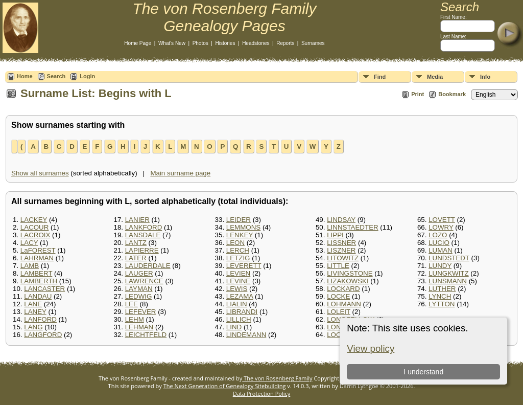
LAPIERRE (142, 250)
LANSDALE (143, 235)
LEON (235, 242)
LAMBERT (36, 273)
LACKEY (33, 219)
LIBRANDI (241, 312)
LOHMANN (344, 304)
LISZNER (341, 250)
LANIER (137, 219)
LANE (33, 304)
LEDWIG (138, 296)
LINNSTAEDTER (352, 227)
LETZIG (238, 258)
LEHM (134, 319)
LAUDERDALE (148, 265)
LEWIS (236, 288)
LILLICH (238, 319)
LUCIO (439, 242)
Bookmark (452, 94)
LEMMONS (243, 227)
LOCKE (338, 296)
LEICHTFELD (146, 335)
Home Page (137, 43)
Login (87, 76)
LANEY (35, 312)
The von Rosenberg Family (277, 378)
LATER (136, 258)
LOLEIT (338, 312)
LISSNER (341, 242)
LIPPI (335, 235)
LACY (29, 242)
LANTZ (136, 242)
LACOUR (34, 227)
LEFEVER (140, 312)
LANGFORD (43, 335)
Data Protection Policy (262, 393)
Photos (200, 43)
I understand (423, 372)
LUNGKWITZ (449, 273)
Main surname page (180, 173)
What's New (171, 43)
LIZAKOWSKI (347, 281)
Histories (225, 43)
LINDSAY (341, 219)
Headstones (255, 43)
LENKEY (239, 235)
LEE (131, 304)
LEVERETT (244, 265)
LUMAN (441, 250)
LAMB (29, 265)
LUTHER (442, 288)
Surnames (313, 43)
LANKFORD (143, 227)
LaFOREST (38, 250)
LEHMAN (139, 327)
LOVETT (442, 219)
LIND (234, 327)
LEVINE (238, 281)
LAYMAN (139, 288)
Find (380, 77)
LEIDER (238, 219)
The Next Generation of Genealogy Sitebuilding (224, 386)
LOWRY (441, 227)
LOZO (438, 235)
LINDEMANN (246, 335)
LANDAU (38, 296)
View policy (370, 348)
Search (56, 76)
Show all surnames (40, 173)
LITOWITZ (343, 258)
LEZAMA (239, 296)
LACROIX (35, 235)
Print (417, 94)
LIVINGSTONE (349, 273)
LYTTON (442, 304)
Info (485, 77)
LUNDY (440, 265)
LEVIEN (238, 273)
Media (435, 77)
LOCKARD (343, 288)
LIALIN (236, 304)
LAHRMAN (37, 258)
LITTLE (338, 265)
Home (25, 76)
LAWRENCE (144, 281)
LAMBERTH (38, 281)
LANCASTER (44, 288)
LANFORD (40, 319)
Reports (285, 43)
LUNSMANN (448, 281)
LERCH (237, 250)
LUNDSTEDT (449, 258)
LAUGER (139, 273)
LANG (33, 327)
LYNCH (440, 296)
